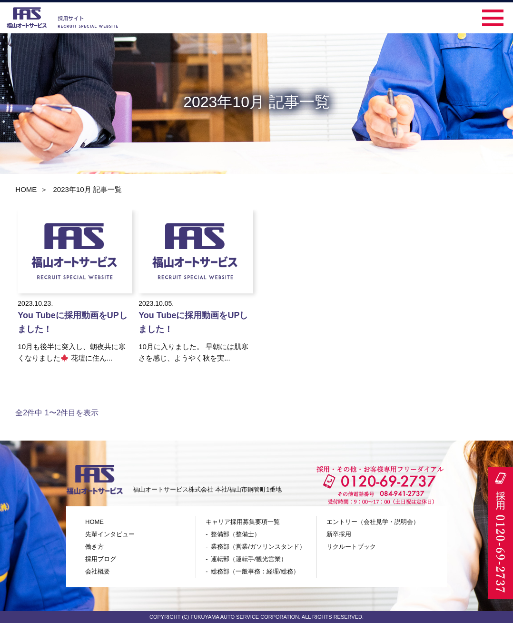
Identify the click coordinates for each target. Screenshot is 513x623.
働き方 (94, 546)
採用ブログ (100, 559)
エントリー (372, 521)
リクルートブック (351, 546)
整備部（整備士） (235, 534)
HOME (26, 189)
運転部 (249, 559)
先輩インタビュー (110, 534)
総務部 (255, 571)
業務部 (258, 546)
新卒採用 (338, 534)
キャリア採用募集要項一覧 (243, 521)
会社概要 (97, 571)
